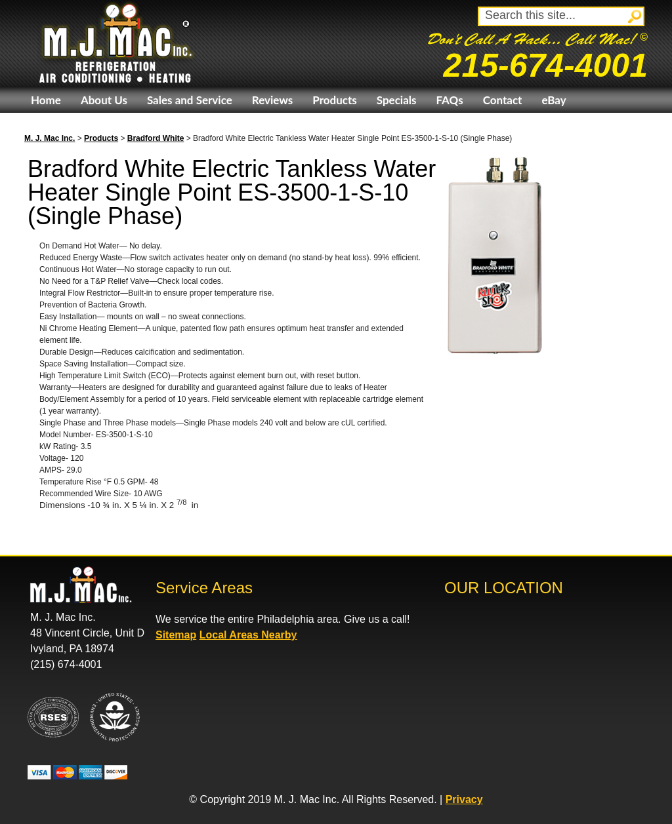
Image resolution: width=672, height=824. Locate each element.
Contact (502, 100)
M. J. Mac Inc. (49, 138)
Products (334, 100)
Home (46, 100)
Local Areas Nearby (248, 634)
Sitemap (176, 634)
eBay (553, 100)
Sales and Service (189, 100)
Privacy (464, 799)
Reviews (272, 100)
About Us (104, 100)
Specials (397, 100)
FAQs (449, 100)
